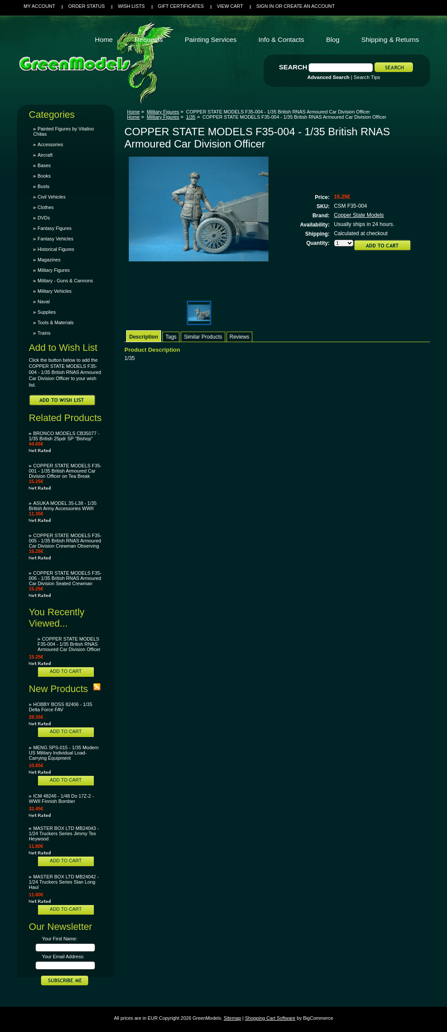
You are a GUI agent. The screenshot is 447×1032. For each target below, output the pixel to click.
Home (133, 111)
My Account (39, 6)
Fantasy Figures (55, 228)
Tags (170, 337)
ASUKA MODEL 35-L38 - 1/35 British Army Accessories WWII (62, 506)
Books (44, 175)
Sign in (265, 6)
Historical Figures (56, 249)
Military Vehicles (55, 291)
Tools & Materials (56, 322)
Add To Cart (66, 671)
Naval (44, 301)
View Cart (230, 6)
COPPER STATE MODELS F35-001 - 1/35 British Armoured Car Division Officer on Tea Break (65, 471)
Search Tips (367, 77)
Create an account (309, 6)
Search (293, 67)
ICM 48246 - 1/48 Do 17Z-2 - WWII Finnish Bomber (61, 798)
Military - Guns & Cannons (65, 280)
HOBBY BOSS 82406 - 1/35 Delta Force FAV (60, 707)
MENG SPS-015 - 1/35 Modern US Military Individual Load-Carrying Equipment (64, 753)
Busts (43, 186)
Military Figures (54, 270)
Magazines (49, 259)
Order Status (86, 6)
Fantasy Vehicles (55, 238)
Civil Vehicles (51, 196)
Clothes (46, 207)
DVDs (44, 217)
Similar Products (203, 337)
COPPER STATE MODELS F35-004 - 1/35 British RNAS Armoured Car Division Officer (69, 644)
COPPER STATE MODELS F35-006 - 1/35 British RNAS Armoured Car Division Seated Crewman (65, 578)
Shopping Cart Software (270, 1018)
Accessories (50, 144)
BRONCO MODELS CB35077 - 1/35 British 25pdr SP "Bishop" (64, 436)
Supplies (47, 312)
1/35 (190, 117)
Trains (44, 333)
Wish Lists (131, 6)
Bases (44, 165)
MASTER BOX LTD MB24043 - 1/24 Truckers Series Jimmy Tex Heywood (64, 833)
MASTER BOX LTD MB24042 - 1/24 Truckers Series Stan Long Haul (64, 882)
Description (143, 337)
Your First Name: (59, 938)
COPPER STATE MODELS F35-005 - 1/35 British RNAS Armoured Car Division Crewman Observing (65, 541)
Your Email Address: (63, 956)
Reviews (239, 337)
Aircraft (45, 155)
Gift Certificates (181, 6)
